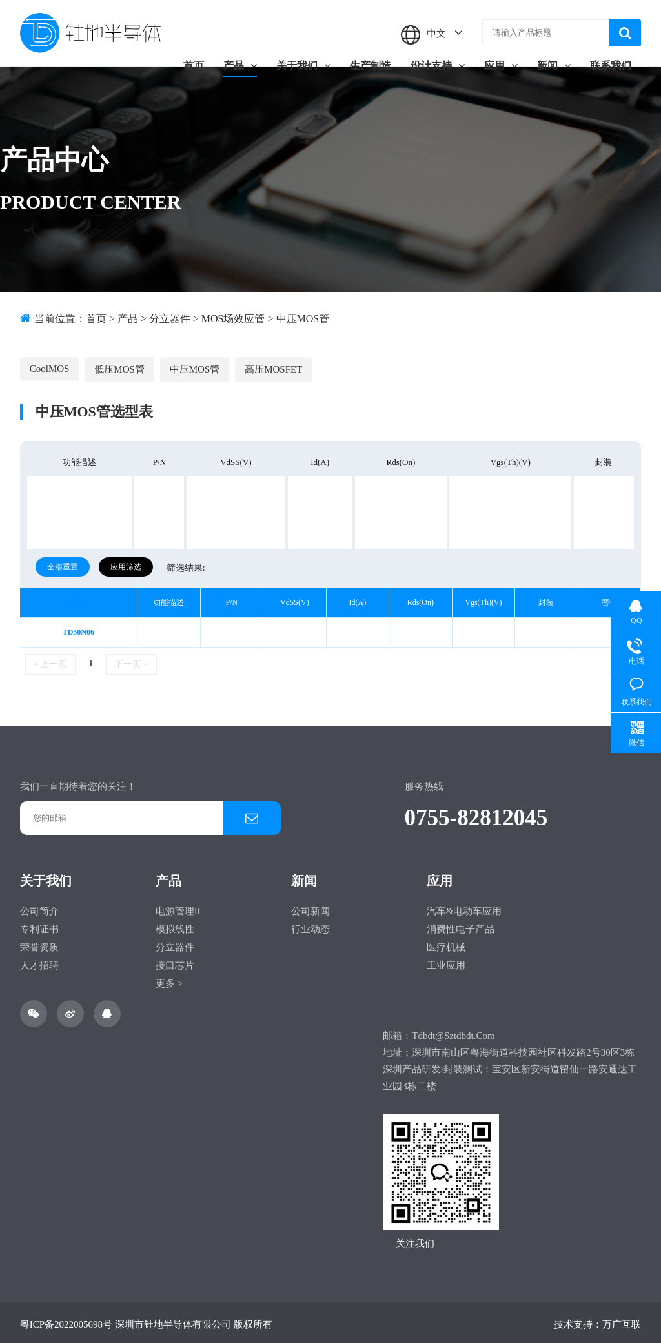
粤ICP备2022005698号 (66, 1321)
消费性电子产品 (460, 926)
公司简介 (39, 908)
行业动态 (310, 926)
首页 (193, 65)
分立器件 (169, 318)
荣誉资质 (39, 944)
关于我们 (303, 65)
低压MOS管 (119, 365)
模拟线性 (175, 926)
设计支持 (438, 65)
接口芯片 (175, 962)
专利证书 (39, 926)
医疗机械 (446, 944)
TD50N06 (78, 628)
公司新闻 (310, 908)
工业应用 (446, 962)
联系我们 (610, 65)
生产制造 (370, 65)
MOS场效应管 (233, 318)
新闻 (554, 65)
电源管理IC (180, 908)
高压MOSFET (271, 365)
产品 (240, 65)
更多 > (169, 980)
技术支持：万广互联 (597, 1321)
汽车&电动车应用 (464, 908)
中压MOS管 (303, 318)
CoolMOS (50, 365)
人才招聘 (39, 962)
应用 (501, 65)
